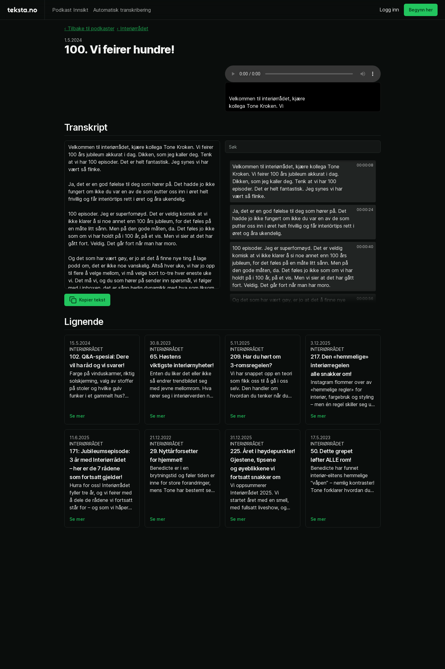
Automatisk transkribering (122, 10)
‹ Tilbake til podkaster (89, 28)
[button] (303, 181)
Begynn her (421, 9)
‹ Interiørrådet (132, 28)
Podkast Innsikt (70, 10)
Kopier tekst (87, 300)
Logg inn (389, 9)
